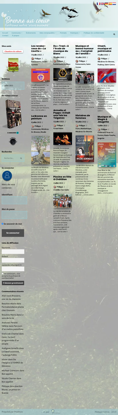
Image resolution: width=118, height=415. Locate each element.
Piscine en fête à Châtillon (62, 178)
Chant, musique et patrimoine (105, 48)
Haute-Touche (109, 135)
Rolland (5, 256)
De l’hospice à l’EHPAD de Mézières (12, 363)
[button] (21, 32)
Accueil (5, 33)
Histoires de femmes (82, 117)
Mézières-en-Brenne (106, 61)
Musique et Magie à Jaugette (104, 119)
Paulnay (101, 64)
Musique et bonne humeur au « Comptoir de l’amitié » (84, 49)
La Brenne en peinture (39, 117)
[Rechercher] (114, 34)
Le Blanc (67, 64)
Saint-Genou (110, 64)
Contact (5, 35)
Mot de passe (8, 209)
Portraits (63, 33)
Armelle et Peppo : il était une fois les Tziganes (61, 114)
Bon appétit (7, 374)
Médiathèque (85, 128)
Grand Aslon (58, 128)
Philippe (38, 58)
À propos (15, 35)
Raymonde (6, 248)
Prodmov (18, 411)
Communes (35, 129)
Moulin (43, 132)
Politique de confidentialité (94, 33)
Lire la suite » (40, 110)
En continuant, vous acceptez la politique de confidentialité (11, 276)
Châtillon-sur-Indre (61, 190)
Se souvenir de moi (12, 224)
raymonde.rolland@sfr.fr (12, 265)
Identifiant (7, 194)
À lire (77, 128)
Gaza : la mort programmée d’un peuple (10, 340)
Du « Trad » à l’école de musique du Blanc (61, 49)
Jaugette (101, 138)
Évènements (31, 33)
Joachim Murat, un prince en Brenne (12, 389)
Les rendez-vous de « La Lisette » (38, 48)
